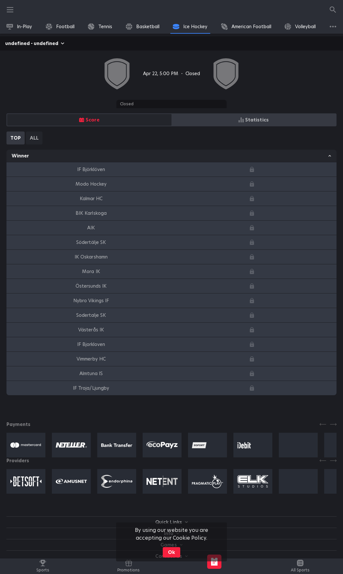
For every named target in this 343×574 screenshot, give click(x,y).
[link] (19, 26)
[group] (171, 119)
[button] (25, 445)
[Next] (333, 424)
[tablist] (24, 138)
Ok (171, 552)
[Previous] (323, 424)
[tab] (15, 138)
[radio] (89, 120)
